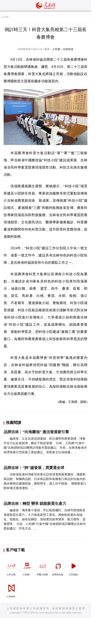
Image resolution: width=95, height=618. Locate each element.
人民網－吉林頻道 (62, 49)
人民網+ (27, 567)
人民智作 (11, 589)
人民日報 (11, 567)
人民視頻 (73, 567)
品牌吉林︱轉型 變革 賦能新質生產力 (35, 503)
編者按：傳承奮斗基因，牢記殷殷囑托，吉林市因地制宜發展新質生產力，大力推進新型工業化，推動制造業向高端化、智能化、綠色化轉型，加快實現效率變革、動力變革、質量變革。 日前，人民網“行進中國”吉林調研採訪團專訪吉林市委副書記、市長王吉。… (45, 519)
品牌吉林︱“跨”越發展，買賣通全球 (34, 468)
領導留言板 (58, 567)
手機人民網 (42, 567)
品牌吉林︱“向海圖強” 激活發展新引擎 (36, 432)
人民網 (5, 17)
